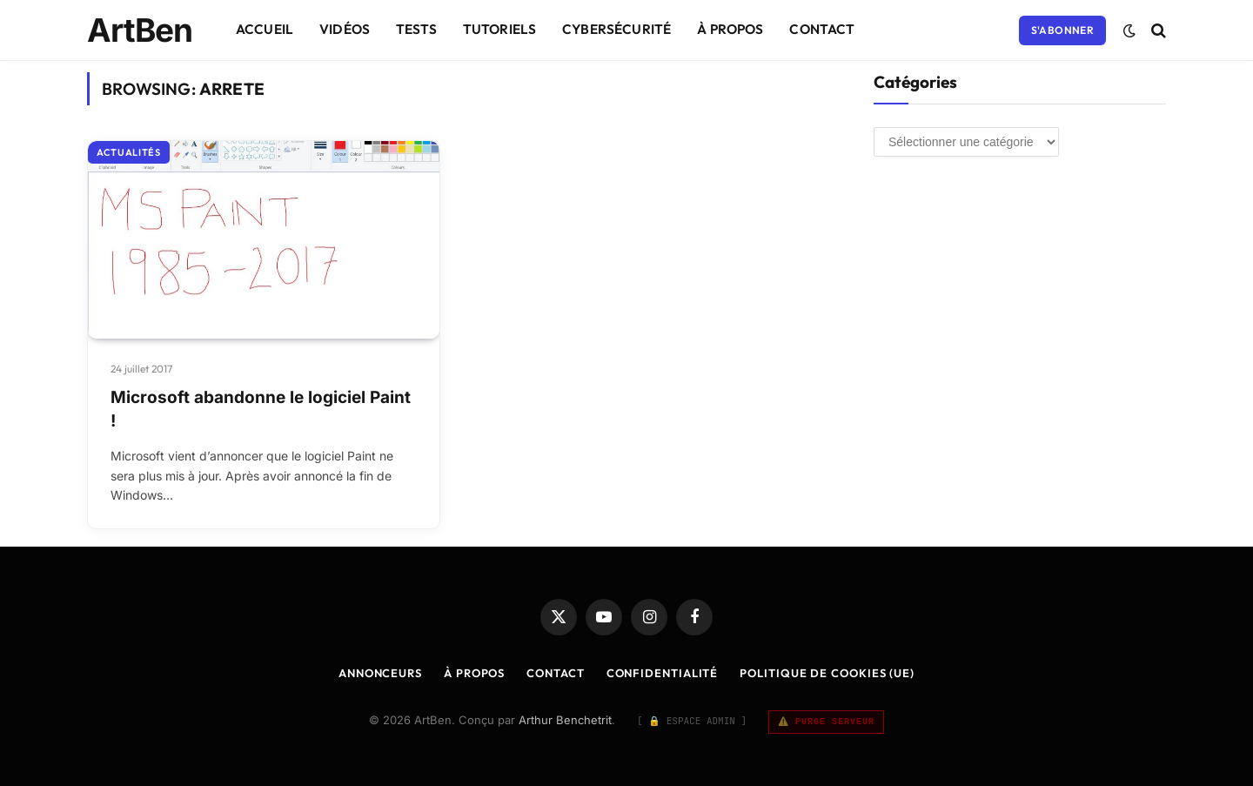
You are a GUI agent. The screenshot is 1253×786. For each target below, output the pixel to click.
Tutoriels (499, 29)
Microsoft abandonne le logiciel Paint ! (261, 409)
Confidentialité (662, 673)
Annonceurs (380, 673)
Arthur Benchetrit (565, 720)
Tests (416, 29)
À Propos (730, 29)
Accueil (264, 29)
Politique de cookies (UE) (827, 673)
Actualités (129, 152)
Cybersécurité (616, 29)
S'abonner (1062, 30)
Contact (821, 29)
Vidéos (344, 29)
